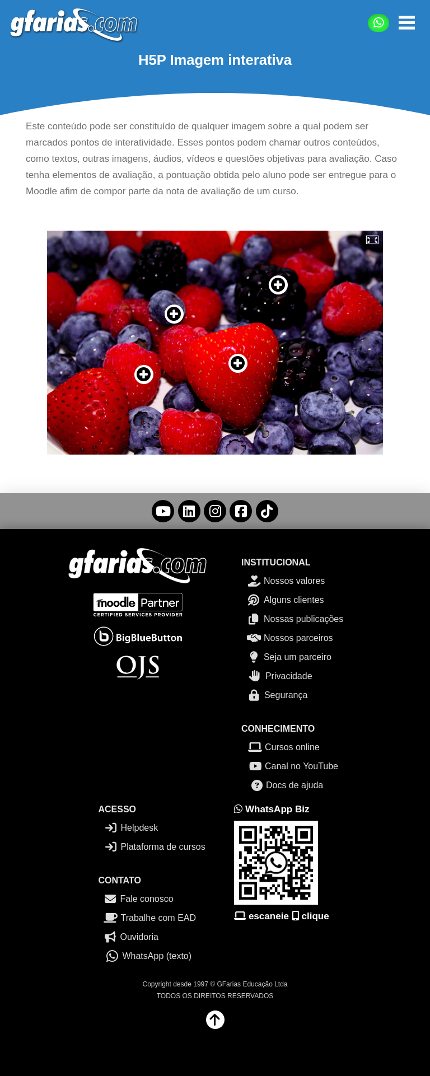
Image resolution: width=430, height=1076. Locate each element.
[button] (407, 22)
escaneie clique (281, 916)
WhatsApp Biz (271, 809)
